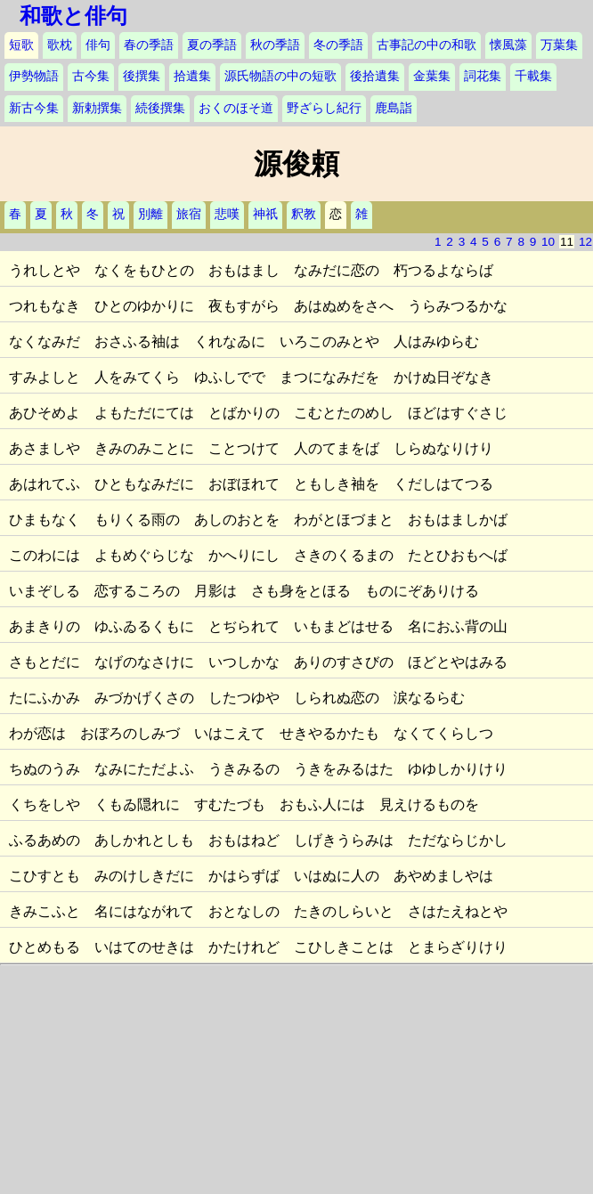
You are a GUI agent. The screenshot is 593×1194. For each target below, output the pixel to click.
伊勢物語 (34, 76)
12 (585, 241)
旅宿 (188, 214)
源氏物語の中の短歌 (280, 76)
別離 (150, 214)
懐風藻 (508, 45)
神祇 (265, 214)
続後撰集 (160, 108)
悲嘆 (227, 214)
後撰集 (141, 76)
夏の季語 (212, 45)
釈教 (303, 214)
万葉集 (559, 45)
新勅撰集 (97, 108)
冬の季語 (338, 45)
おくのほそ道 (236, 108)
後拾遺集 (375, 76)
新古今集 (34, 108)
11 (566, 241)
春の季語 (149, 45)
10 (548, 241)
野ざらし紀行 (324, 108)
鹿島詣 (393, 108)
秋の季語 (275, 45)
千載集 (533, 76)
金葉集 (432, 76)
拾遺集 (192, 76)
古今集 (91, 76)
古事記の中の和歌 (426, 45)
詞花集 (482, 76)
